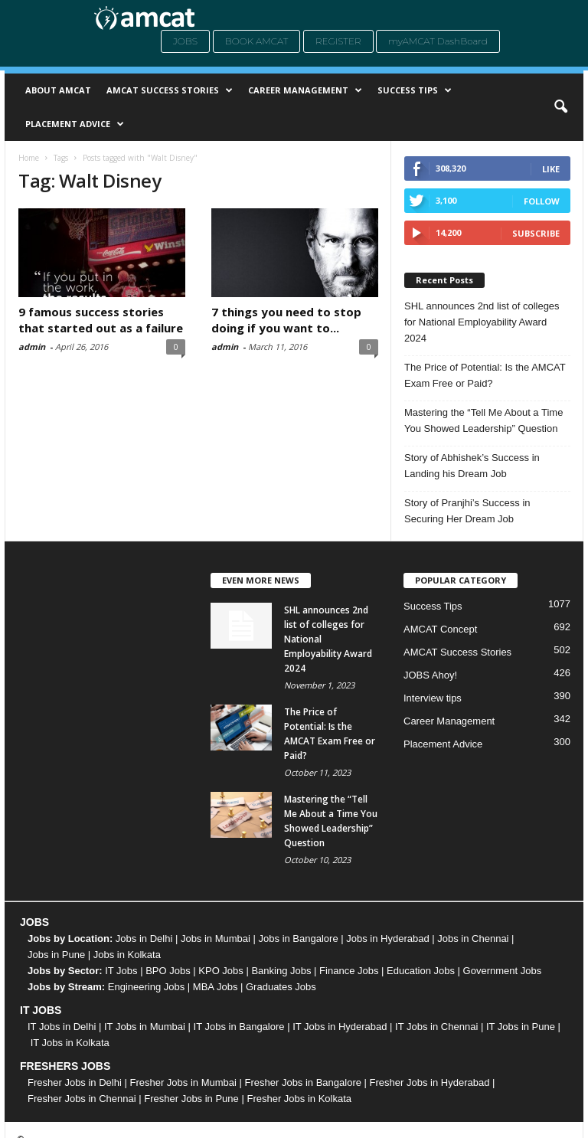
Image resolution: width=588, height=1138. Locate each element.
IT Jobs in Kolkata (70, 1042)
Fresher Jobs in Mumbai (182, 1082)
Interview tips (432, 698)
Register (338, 41)
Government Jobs (502, 970)
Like (551, 169)
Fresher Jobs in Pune (191, 1098)
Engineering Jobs (146, 986)
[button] (560, 107)
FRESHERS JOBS (65, 1066)
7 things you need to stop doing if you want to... (286, 319)
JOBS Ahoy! (430, 675)
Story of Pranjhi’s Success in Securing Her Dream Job (467, 511)
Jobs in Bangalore (298, 938)
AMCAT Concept (440, 629)
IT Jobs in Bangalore (239, 1026)
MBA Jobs (215, 986)
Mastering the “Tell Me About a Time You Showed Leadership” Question (483, 420)
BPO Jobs (168, 970)
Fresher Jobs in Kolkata (299, 1098)
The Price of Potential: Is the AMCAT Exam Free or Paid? (485, 375)
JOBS (34, 922)
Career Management (305, 90)
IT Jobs (121, 970)
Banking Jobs (281, 970)
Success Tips (414, 90)
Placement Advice (74, 124)
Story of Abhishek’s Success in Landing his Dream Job (472, 465)
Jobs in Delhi (144, 938)
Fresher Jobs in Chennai (82, 1098)
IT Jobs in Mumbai (144, 1026)
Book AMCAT (257, 41)
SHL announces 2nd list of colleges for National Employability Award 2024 (482, 322)
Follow (542, 201)
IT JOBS (40, 1010)
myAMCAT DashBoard (438, 41)
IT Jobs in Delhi (62, 1026)
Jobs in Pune (56, 954)
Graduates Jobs (281, 986)
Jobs (185, 41)
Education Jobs (421, 970)
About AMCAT (58, 90)
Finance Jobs (348, 970)
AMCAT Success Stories (169, 90)
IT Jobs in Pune (520, 1026)
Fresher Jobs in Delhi (75, 1082)
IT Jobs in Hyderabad (339, 1026)
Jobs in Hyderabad (387, 938)
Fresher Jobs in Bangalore (303, 1082)
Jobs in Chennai (472, 938)
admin (31, 346)
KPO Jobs (220, 970)
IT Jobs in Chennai (436, 1026)
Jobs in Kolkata (127, 954)
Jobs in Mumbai (215, 938)
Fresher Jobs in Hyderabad (430, 1082)
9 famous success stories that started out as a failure (100, 319)
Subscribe (536, 233)
